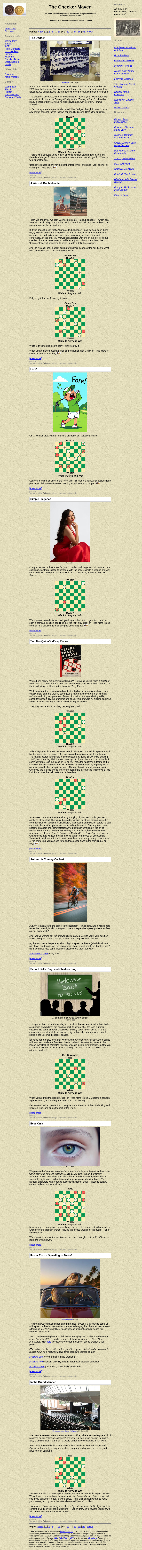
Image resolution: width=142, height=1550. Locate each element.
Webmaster (47, 177)
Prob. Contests (12, 48)
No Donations (12, 94)
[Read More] (35, 172)
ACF (7, 46)
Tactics (8, 43)
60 (59, 31)
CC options (92, 1538)
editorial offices (66, 1531)
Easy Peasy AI (67, 1319)
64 (75, 31)
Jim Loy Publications (124, 158)
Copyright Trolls (13, 97)
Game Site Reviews (124, 60)
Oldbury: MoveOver (124, 169)
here (49, 1341)
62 (68, 31)
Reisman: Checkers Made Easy (124, 128)
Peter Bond (65, 82)
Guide (8, 64)
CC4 (72, 1538)
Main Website (12, 77)
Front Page (10, 28)
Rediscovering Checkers (121, 93)
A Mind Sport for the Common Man (124, 72)
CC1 (55, 1538)
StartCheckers (12, 62)
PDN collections (122, 163)
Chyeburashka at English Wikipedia (64, 1431)
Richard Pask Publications (121, 120)
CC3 (65, 1538)
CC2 (60, 1538)
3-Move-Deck (121, 195)
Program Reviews (123, 65)
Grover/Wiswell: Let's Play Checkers (125, 144)
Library (8, 54)
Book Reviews (121, 55)
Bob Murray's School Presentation (124, 152)
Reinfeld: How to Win (125, 174)
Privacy (8, 92)
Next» (90, 31)
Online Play (11, 41)
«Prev (41, 31)
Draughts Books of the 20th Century (125, 188)
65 (79, 31)
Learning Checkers (124, 79)
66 (83, 31)
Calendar (9, 74)
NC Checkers (11, 51)
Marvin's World (121, 107)
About (8, 89)
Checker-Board (12, 59)
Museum (9, 56)
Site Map (9, 31)
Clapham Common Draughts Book (123, 136)
